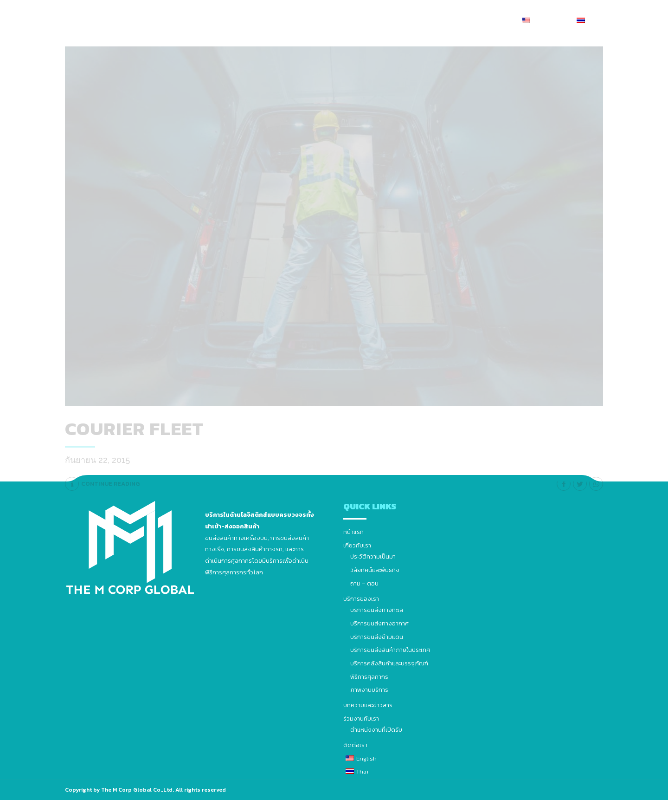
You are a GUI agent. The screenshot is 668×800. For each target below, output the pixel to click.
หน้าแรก (230, 21)
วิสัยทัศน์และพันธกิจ (374, 570)
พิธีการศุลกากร (369, 676)
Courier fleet (134, 428)
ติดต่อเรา (492, 21)
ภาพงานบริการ (369, 689)
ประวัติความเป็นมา (373, 556)
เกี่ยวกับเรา (272, 21)
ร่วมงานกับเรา (445, 21)
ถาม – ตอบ (364, 583)
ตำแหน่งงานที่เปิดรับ (376, 729)
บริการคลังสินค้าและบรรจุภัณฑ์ (389, 663)
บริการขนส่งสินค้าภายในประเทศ (390, 649)
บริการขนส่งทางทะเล (376, 609)
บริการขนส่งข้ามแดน (376, 636)
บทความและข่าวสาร (383, 21)
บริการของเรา (321, 21)
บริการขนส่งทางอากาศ (379, 623)
